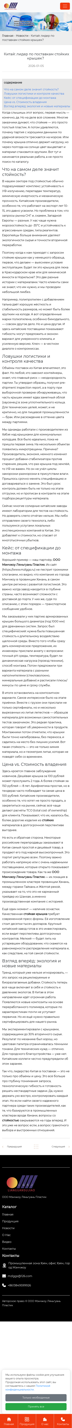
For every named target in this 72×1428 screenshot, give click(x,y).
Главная (7, 35)
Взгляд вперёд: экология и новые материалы (37, 106)
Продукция (27, 1421)
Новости (22, 35)
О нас (45, 1421)
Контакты (63, 1421)
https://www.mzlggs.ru (19, 569)
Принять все (36, 1406)
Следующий (58, 1146)
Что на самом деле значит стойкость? (31, 89)
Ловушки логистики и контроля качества (34, 93)
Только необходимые (36, 1397)
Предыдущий (14, 1146)
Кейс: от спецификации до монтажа (30, 98)
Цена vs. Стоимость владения (25, 102)
